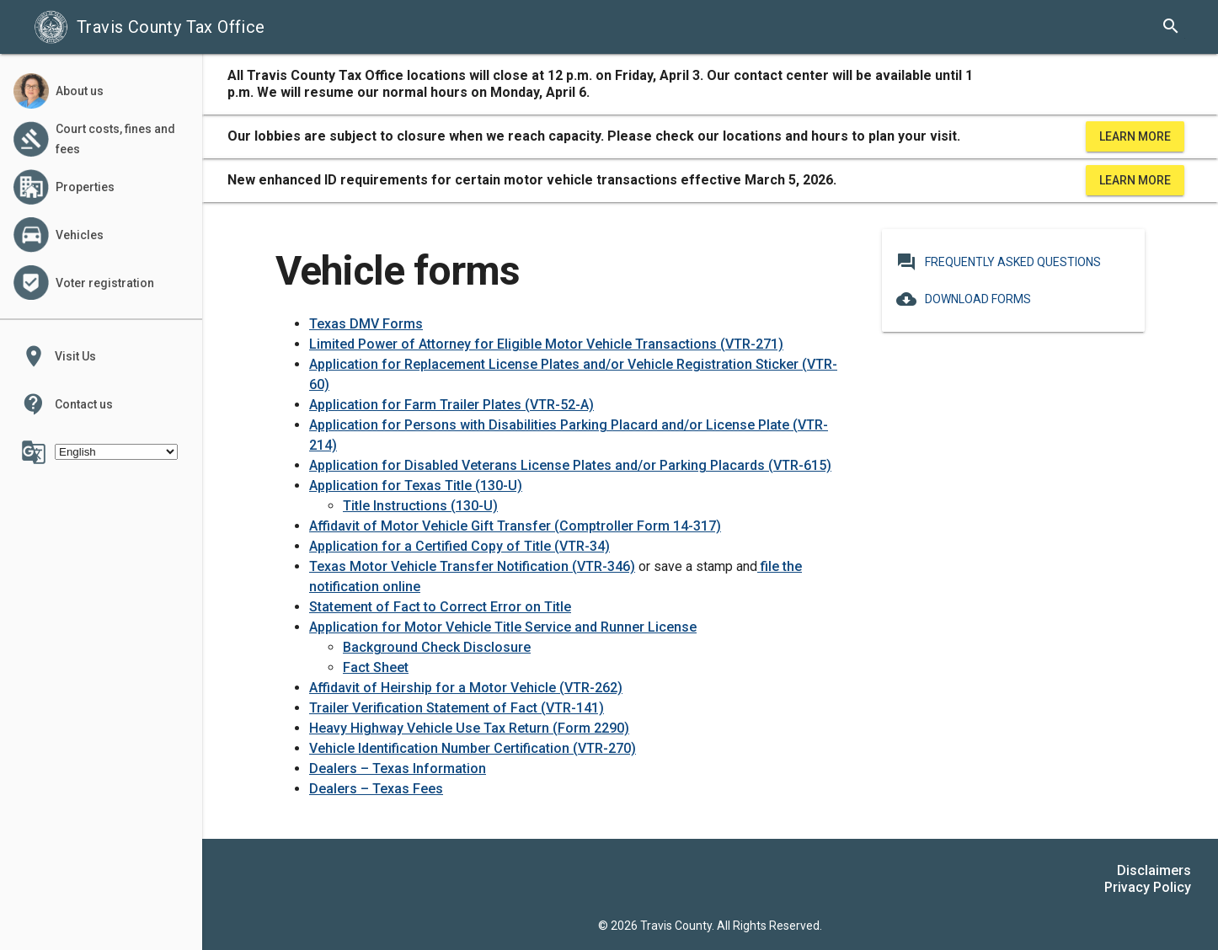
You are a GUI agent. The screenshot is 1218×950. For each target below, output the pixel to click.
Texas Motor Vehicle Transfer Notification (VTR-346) (472, 566)
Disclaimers (1154, 870)
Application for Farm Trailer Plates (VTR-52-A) (451, 405)
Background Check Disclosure (437, 647)
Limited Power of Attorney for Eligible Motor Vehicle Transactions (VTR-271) (546, 344)
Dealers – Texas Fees (376, 789)
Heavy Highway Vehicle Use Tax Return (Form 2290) (469, 728)
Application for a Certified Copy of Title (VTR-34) (459, 546)
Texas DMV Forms (366, 324)
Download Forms (963, 299)
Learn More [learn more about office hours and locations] (1135, 136)
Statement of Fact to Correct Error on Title (440, 607)
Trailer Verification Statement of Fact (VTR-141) (456, 708)
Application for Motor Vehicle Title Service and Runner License (503, 627)
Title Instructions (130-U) (420, 506)
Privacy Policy (1147, 887)
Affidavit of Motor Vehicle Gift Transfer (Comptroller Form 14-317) (515, 526)
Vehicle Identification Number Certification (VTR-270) (472, 748)
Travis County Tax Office (149, 27)
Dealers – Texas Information (397, 769)
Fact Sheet (376, 667)
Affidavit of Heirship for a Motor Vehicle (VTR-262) (465, 688)
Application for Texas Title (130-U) (415, 486)
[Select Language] (116, 452)
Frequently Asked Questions (998, 262)
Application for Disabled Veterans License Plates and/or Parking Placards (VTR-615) (570, 465)
